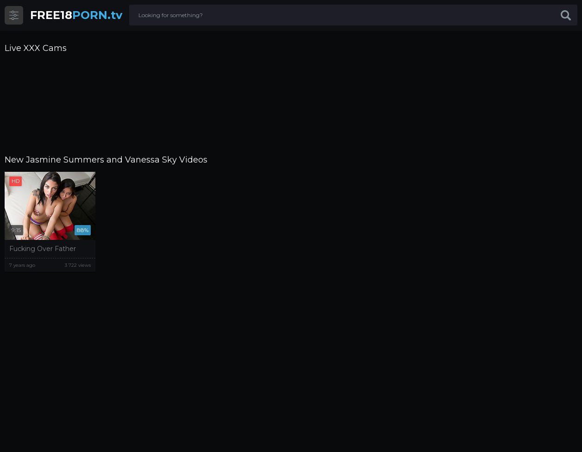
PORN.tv (76, 15)
